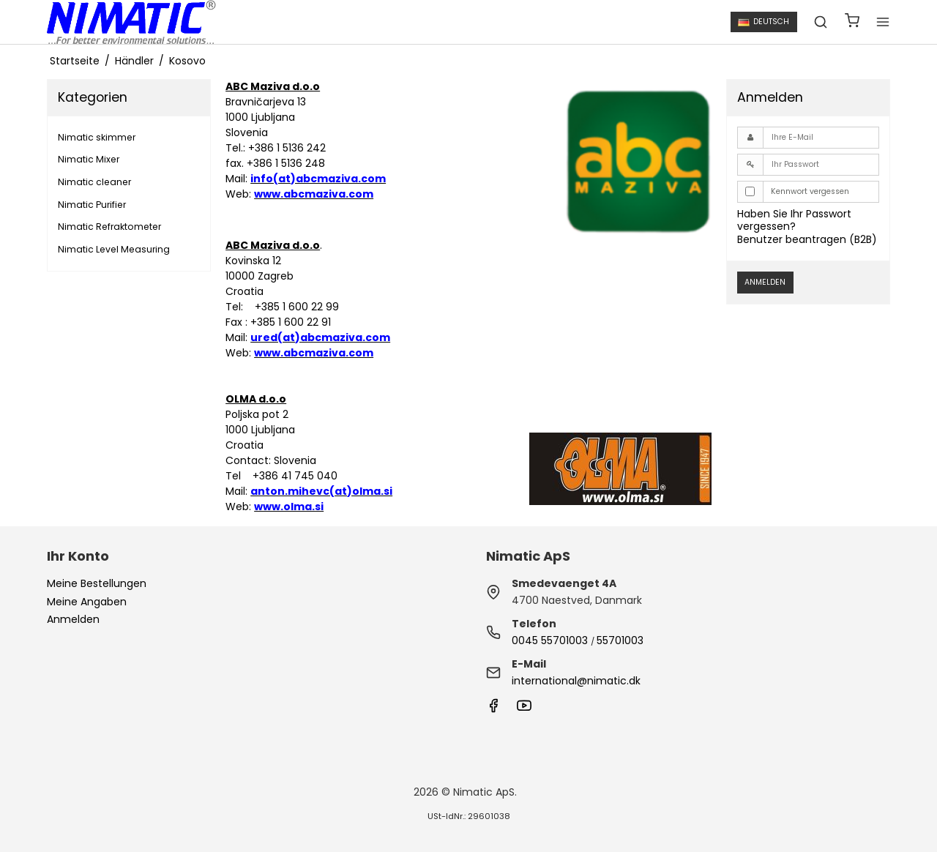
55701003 (620, 640)
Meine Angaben (87, 601)
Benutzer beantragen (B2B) (807, 239)
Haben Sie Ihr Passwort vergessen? (794, 220)
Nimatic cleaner (94, 182)
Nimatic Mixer (88, 159)
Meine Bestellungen (96, 583)
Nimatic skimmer (96, 137)
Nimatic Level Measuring (114, 249)
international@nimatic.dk (576, 680)
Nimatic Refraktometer (109, 226)
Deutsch (763, 21)
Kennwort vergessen (810, 191)
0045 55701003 (550, 640)
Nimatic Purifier (92, 204)
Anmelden (764, 282)
